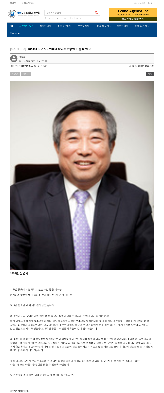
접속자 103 (27, 3)
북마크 (13, 3)
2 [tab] (130, 18)
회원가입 (139, 3)
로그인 (152, 3)
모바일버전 (148, 384)
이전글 (15, 74)
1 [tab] (126, 18)
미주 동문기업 (64, 26)
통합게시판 (122, 26)
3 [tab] (135, 18)
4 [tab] (140, 18)
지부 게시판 (103, 26)
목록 (150, 74)
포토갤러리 (83, 26)
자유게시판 (45, 26)
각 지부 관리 (141, 26)
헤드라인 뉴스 (26, 26)
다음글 (26, 74)
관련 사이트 (144, 369)
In (65, 18)
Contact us (15, 33)
